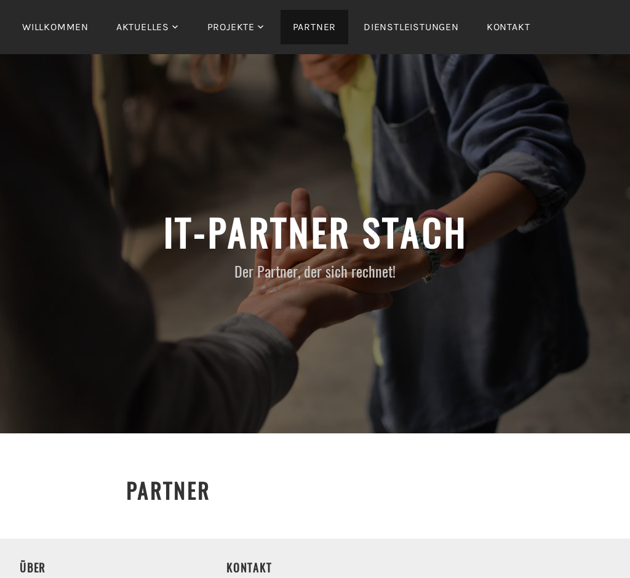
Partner (315, 27)
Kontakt (508, 27)
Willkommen (55, 27)
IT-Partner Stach (315, 231)
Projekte (231, 27)
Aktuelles (142, 27)
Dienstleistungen (411, 27)
